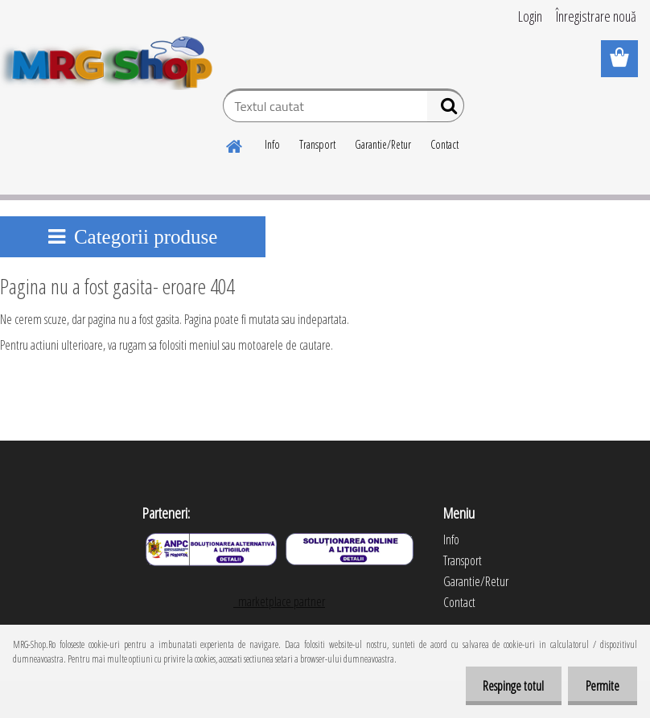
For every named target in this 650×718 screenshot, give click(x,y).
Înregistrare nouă (596, 16)
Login (530, 16)
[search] (445, 109)
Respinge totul (506, 686)
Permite (600, 686)
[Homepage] (234, 143)
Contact (444, 144)
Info (272, 144)
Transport (317, 144)
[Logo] (110, 59)
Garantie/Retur (383, 144)
